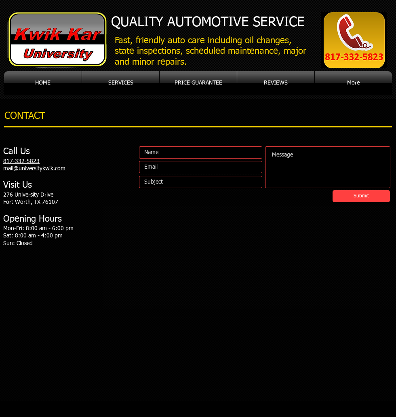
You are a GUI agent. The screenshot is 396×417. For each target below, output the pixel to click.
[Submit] (361, 196)
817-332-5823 (21, 161)
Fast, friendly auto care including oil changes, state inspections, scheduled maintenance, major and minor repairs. (210, 51)
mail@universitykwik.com (34, 168)
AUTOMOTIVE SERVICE (208, 22)
